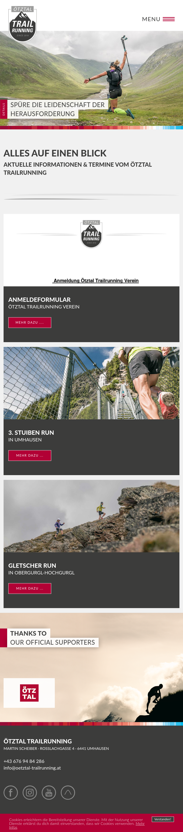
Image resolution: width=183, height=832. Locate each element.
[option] (91, 78)
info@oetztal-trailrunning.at (32, 768)
